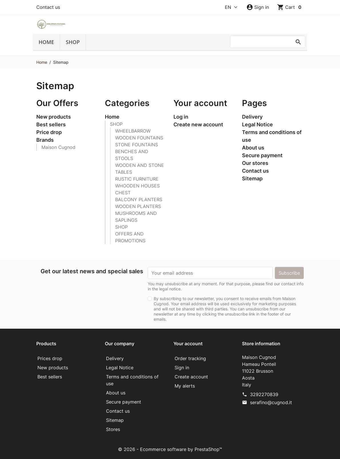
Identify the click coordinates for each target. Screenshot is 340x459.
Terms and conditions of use (272, 136)
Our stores (255, 163)
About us (253, 148)
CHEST (123, 192)
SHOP (73, 42)
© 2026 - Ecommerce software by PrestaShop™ (170, 449)
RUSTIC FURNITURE (137, 179)
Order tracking (190, 358)
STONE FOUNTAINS (136, 144)
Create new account (198, 124)
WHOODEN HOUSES (137, 186)
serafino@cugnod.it (271, 402)
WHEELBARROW (133, 131)
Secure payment (262, 155)
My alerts (185, 386)
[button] (258, 7)
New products (53, 117)
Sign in (182, 367)
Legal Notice (257, 124)
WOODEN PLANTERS (138, 206)
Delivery (252, 117)
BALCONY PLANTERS (138, 199)
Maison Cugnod (58, 147)
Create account (191, 377)
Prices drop (49, 358)
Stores (113, 429)
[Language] (231, 7)
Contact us (48, 7)
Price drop (49, 132)
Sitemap (252, 178)
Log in (180, 117)
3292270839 (264, 394)
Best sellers (51, 124)
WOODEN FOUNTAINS (139, 138)
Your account (188, 343)
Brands (45, 140)
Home (46, 42)
